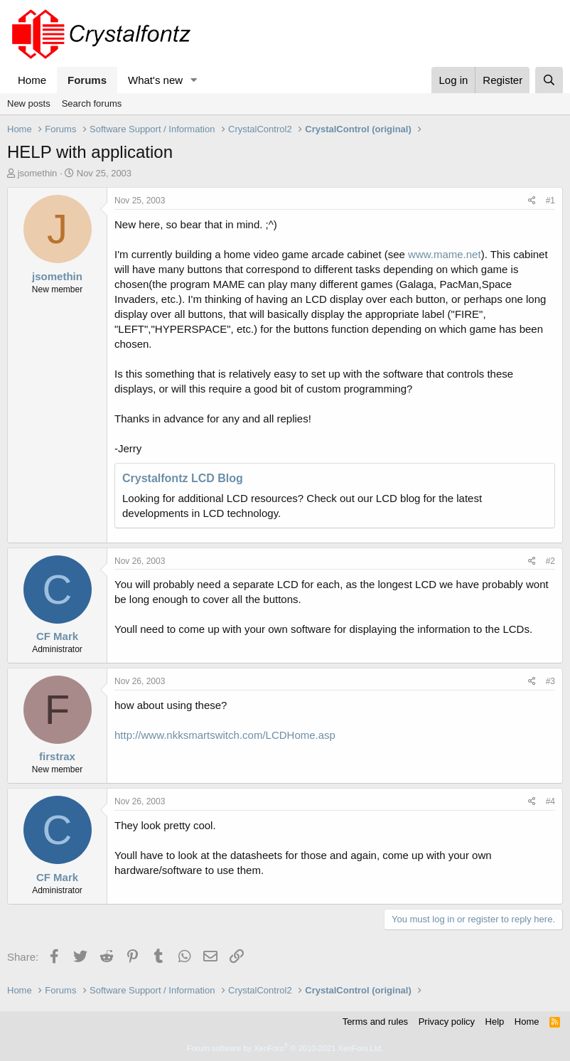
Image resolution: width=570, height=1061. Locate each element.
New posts (28, 103)
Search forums (92, 103)
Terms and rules (375, 1021)
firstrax (57, 756)
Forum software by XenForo (285, 1048)
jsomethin (38, 173)
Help (495, 1021)
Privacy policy (447, 1021)
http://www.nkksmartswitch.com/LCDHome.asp (224, 735)
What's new (155, 80)
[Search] (549, 80)
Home (32, 80)
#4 (550, 801)
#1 (550, 201)
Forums (87, 80)
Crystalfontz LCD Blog (182, 478)
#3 (550, 681)
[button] (194, 80)
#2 (550, 561)
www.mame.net (444, 254)
